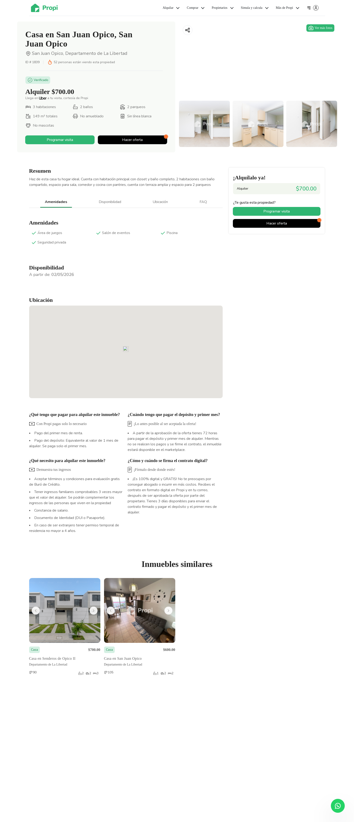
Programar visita (60, 139)
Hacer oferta (144, 139)
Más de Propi (288, 7)
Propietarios (223, 7)
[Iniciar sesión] (312, 8)
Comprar (196, 7)
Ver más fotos (320, 28)
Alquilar (171, 7)
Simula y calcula (255, 7)
